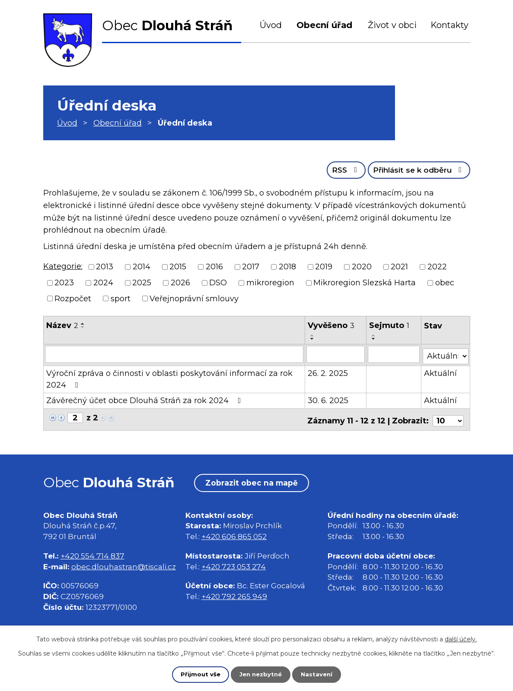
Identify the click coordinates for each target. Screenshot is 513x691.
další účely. (461, 639)
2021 (399, 266)
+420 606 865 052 (234, 531)
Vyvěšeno (331, 325)
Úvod (271, 25)
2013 (104, 266)
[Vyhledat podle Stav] (445, 352)
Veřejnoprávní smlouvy (194, 298)
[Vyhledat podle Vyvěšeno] (336, 353)
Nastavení (318, 674)
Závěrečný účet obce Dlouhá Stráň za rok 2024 (145, 398)
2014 (141, 266)
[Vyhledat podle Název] (174, 353)
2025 (141, 282)
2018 (287, 266)
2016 (214, 266)
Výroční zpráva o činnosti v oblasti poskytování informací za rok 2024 (169, 376)
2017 (250, 266)
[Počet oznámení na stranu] (448, 415)
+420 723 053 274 (233, 561)
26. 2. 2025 (328, 370)
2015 (177, 266)
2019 (323, 266)
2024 (103, 282)
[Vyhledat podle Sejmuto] (394, 353)
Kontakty (449, 25)
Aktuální (440, 370)
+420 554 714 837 (92, 551)
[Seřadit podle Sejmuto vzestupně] (374, 335)
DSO (218, 282)
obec (444, 282)
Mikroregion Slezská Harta (364, 282)
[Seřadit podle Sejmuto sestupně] (374, 338)
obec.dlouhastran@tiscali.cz (123, 561)
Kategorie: (63, 265)
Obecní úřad (324, 25)
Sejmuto (390, 325)
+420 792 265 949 (234, 591)
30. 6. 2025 (328, 398)
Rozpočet (72, 298)
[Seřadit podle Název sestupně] (83, 326)
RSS (336, 169)
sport (121, 298)
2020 (362, 266)
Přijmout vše (198, 674)
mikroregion (270, 282)
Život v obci (392, 25)
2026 (180, 282)
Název (62, 325)
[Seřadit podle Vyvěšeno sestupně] (313, 338)
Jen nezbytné (260, 674)
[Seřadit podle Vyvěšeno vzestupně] (313, 335)
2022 (437, 266)
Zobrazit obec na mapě (255, 478)
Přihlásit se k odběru (415, 169)
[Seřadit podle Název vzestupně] (83, 323)
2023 (64, 282)
